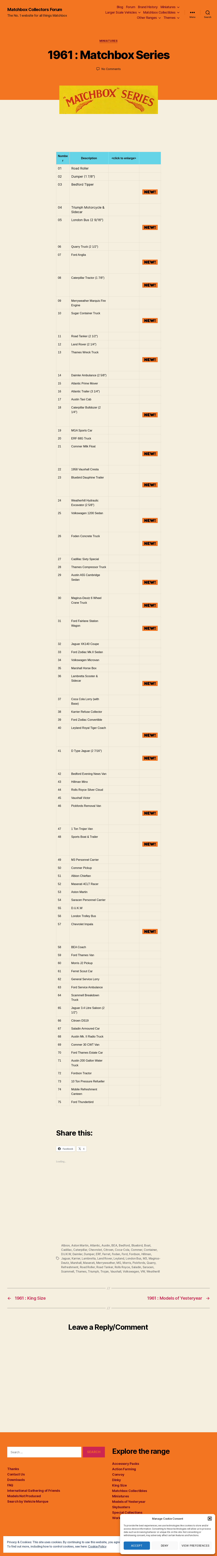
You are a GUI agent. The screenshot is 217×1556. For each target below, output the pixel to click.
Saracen (148, 1267)
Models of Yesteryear (129, 1502)
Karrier (76, 1258)
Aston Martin (79, 1245)
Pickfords (139, 1263)
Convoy (118, 1474)
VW (143, 1271)
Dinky (116, 1480)
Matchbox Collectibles (159, 12)
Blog (120, 7)
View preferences (196, 1545)
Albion (65, 1245)
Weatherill (153, 1271)
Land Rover (104, 1258)
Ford (125, 1254)
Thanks (13, 1469)
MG (118, 1263)
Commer (136, 1250)
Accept (136, 1545)
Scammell (67, 1271)
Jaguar (65, 1258)
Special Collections (127, 1512)
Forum (130, 7)
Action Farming (124, 1469)
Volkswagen (131, 1271)
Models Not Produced (24, 1496)
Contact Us (16, 1474)
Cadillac (66, 1250)
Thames (81, 1271)
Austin (105, 1245)
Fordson (134, 1254)
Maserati (89, 1263)
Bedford (124, 1245)
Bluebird (137, 1245)
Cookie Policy (97, 1546)
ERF (98, 1254)
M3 (145, 1258)
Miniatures (168, 7)
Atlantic (95, 1245)
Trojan (104, 1271)
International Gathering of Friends (33, 1491)
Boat (147, 1245)
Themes (169, 18)
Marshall (76, 1263)
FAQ (10, 1485)
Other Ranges (147, 18)
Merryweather (105, 1263)
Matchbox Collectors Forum (34, 9)
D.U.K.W (66, 1254)
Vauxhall (115, 1271)
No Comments (110, 69)
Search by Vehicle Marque (27, 1501)
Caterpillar (80, 1250)
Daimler (77, 1254)
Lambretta (89, 1258)
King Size (119, 1485)
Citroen (108, 1250)
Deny (165, 1545)
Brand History (148, 7)
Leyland (119, 1258)
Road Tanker (104, 1267)
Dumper (89, 1254)
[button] (210, 1518)
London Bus (133, 1258)
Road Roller (87, 1267)
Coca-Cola (122, 1250)
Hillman (146, 1254)
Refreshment (69, 1267)
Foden (116, 1254)
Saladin (136, 1267)
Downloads (16, 1480)
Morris (127, 1263)
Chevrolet (95, 1250)
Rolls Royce (122, 1267)
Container (150, 1250)
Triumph (93, 1271)
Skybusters (121, 1507)
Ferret (106, 1254)
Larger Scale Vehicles (121, 12)
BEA (114, 1245)
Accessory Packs (125, 1464)
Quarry (151, 1263)
